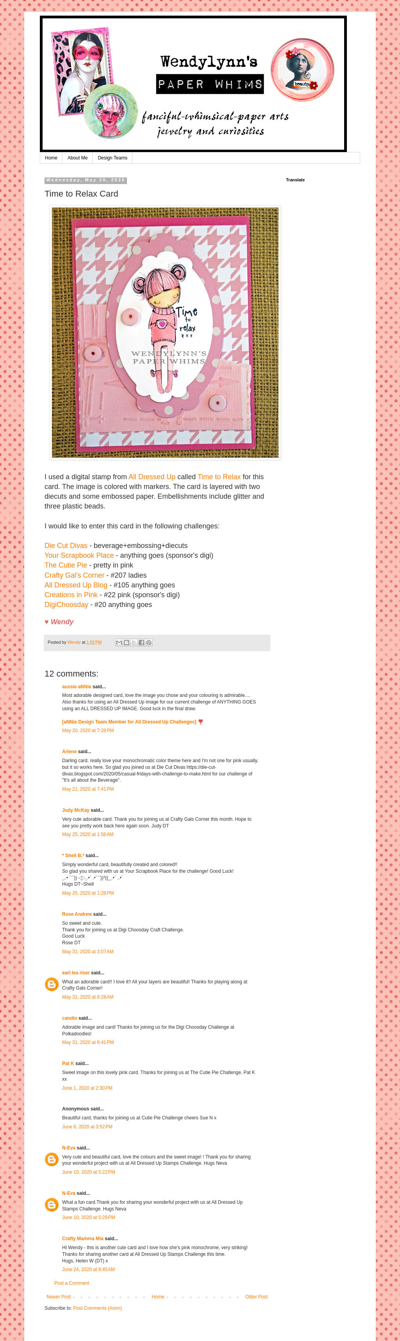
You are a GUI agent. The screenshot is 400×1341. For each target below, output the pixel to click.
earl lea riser (76, 973)
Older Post (256, 1297)
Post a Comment (71, 1283)
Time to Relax (219, 477)
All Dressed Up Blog (76, 585)
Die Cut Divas (66, 546)
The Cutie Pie (66, 565)
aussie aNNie (76, 686)
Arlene (69, 751)
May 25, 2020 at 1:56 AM (88, 834)
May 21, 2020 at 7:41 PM (88, 789)
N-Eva (68, 1148)
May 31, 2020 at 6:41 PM (88, 1042)
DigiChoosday (66, 605)
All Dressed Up (152, 477)
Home (51, 158)
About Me (78, 158)
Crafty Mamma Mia (83, 1238)
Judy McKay (75, 810)
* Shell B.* (73, 855)
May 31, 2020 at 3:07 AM (88, 951)
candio (69, 1018)
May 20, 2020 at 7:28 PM (88, 730)
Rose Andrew (77, 914)
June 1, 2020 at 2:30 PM (87, 1088)
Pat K (68, 1063)
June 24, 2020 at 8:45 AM (88, 1269)
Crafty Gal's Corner (74, 575)
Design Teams (112, 158)
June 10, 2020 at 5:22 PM (88, 1172)
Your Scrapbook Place (79, 555)
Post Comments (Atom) (97, 1308)
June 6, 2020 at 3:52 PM (87, 1127)
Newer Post (58, 1297)
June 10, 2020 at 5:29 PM (88, 1217)
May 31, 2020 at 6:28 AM (88, 997)
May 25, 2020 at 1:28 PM (88, 893)
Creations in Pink (71, 595)
